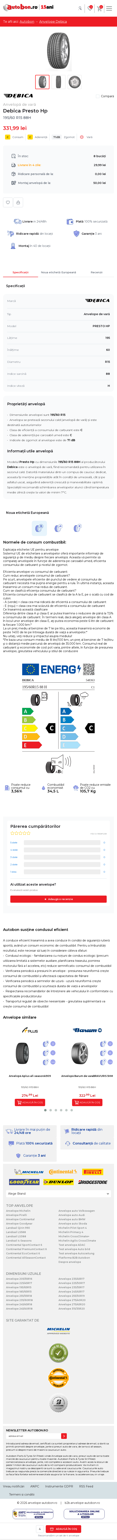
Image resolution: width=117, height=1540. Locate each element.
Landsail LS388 (16, 1236)
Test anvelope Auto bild (74, 1249)
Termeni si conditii (21, 1494)
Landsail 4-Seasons (19, 1240)
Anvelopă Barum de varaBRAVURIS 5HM (87, 1075)
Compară (107, 96)
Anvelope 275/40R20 (72, 1300)
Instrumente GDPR (59, 1486)
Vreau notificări (13, 1486)
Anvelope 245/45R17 (71, 1291)
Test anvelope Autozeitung (76, 1253)
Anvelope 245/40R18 (19, 1308)
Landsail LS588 (16, 1232)
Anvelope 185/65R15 (19, 1291)
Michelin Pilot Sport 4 (72, 1227)
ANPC (34, 1486)
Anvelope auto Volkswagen (76, 1210)
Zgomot (63, 137)
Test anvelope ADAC (71, 1244)
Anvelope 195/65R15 (18, 1287)
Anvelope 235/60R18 (19, 1300)
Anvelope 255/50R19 (71, 1295)
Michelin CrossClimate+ (73, 1236)
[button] (45, 1110)
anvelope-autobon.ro (42, 1503)
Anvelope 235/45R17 (71, 1278)
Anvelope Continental (20, 1219)
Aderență (37, 137)
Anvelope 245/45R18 (19, 1304)
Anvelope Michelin (18, 1210)
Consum (14, 137)
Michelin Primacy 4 (70, 1232)
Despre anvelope (69, 1261)
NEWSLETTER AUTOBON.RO (27, 1430)
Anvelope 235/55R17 (71, 1287)
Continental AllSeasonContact (26, 1257)
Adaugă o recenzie (60, 899)
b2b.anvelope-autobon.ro (82, 1503)
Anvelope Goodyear (19, 1223)
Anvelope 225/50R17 (71, 1283)
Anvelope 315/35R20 (71, 1308)
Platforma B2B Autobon (74, 1257)
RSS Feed (86, 1486)
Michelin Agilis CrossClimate (77, 1240)
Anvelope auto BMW (71, 1219)
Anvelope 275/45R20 (71, 1304)
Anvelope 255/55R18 (19, 1295)
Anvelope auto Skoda (72, 1223)
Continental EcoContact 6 (23, 1253)
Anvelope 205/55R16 (19, 1278)
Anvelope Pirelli (16, 1215)
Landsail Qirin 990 (18, 1227)
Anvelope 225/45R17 (19, 1283)
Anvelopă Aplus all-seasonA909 (30, 1075)
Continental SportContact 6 (24, 1244)
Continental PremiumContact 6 (26, 1249)
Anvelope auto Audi (71, 1215)
